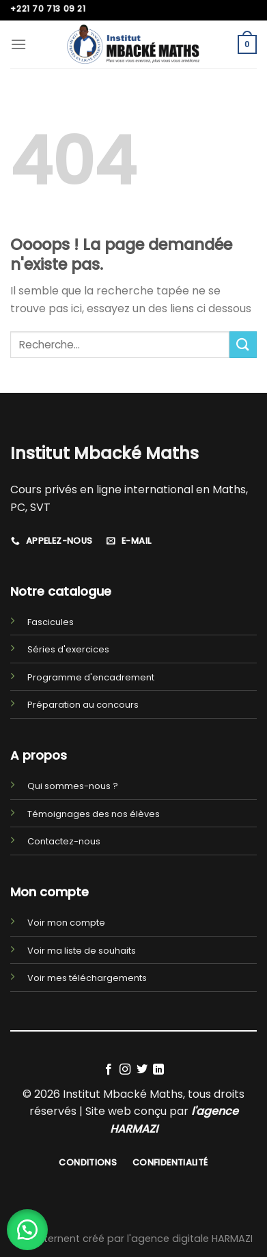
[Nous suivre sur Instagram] (125, 1070)
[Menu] (18, 44)
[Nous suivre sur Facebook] (108, 1070)
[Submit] (243, 344)
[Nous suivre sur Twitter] (142, 1070)
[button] (27, 1229)
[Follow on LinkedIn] (158, 1070)
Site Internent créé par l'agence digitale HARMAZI (134, 1238)
